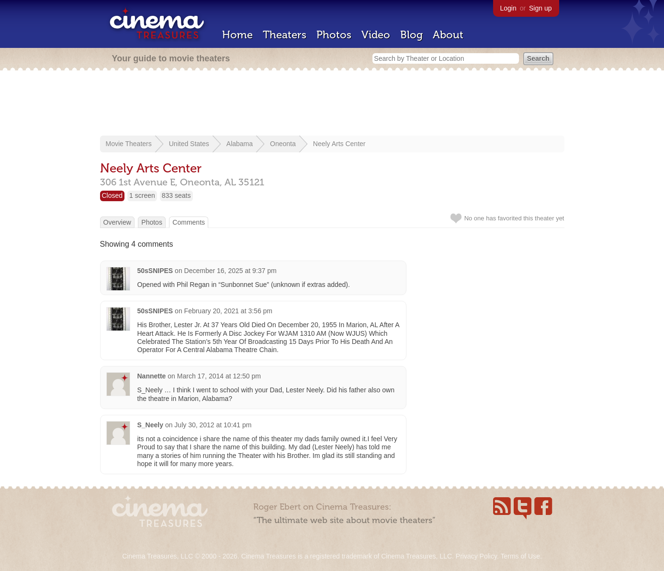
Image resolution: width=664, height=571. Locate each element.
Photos (333, 34)
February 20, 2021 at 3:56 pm (228, 311)
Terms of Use (520, 556)
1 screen (142, 195)
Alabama (239, 144)
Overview (117, 222)
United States (189, 144)
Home (237, 34)
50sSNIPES (155, 270)
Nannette (151, 376)
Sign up (540, 8)
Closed (112, 195)
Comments (188, 222)
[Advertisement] (332, 104)
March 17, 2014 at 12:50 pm (219, 376)
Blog (411, 34)
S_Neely (150, 425)
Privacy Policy (476, 556)
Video (375, 34)
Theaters (284, 34)
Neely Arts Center (339, 144)
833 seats (176, 195)
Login (508, 8)
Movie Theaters (129, 144)
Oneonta (283, 144)
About (448, 34)
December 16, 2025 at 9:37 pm (230, 270)
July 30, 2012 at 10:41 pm (212, 425)
